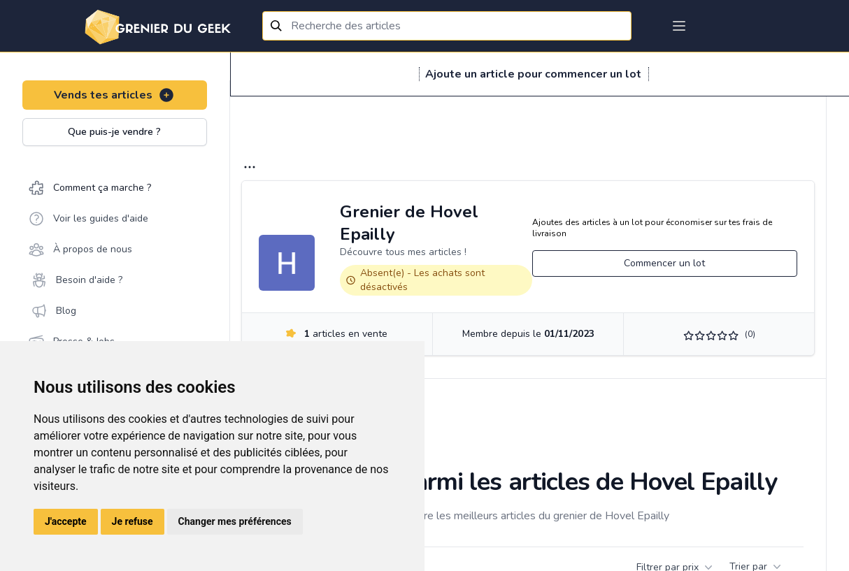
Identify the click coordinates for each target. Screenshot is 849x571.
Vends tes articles (114, 95)
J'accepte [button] (66, 521)
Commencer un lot (664, 263)
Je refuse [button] (132, 521)
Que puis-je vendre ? (114, 131)
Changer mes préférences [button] (235, 521)
